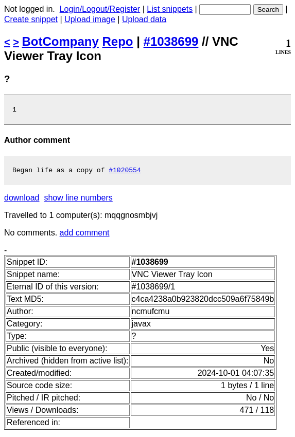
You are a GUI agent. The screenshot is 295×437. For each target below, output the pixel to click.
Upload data (144, 19)
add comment (85, 235)
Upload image (89, 19)
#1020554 (125, 172)
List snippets (170, 9)
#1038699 (171, 41)
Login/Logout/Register (100, 9)
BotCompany (60, 41)
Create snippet (31, 19)
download (22, 200)
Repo (117, 41)
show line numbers (78, 200)
